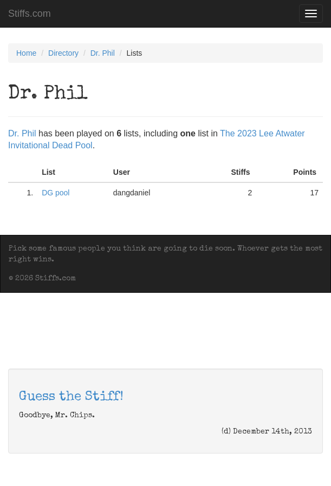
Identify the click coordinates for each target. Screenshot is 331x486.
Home (26, 53)
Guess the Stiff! (71, 397)
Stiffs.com (29, 13)
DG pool (55, 192)
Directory (63, 53)
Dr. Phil (102, 53)
